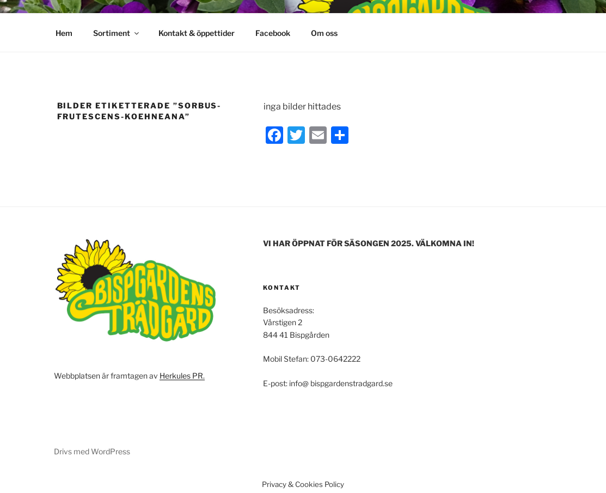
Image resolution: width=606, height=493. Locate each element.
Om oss (324, 33)
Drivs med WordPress (92, 451)
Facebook (272, 33)
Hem (64, 33)
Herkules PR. (182, 375)
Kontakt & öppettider (196, 33)
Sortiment (116, 33)
